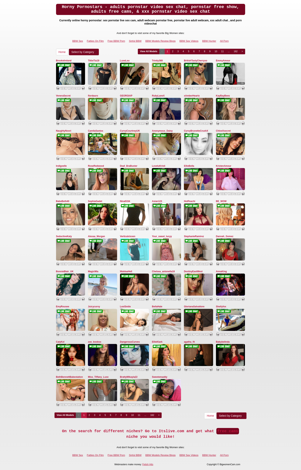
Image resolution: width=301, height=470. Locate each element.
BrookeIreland (64, 60)
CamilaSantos (95, 130)
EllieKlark (157, 342)
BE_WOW (221, 201)
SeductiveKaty (64, 236)
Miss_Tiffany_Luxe (98, 377)
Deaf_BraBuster (128, 166)
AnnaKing (221, 271)
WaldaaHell (126, 271)
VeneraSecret (63, 95)
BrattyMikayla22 (128, 377)
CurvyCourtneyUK (130, 130)
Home (62, 52)
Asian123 (157, 201)
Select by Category (83, 52)
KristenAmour (223, 166)
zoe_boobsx (94, 342)
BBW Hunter (209, 41)
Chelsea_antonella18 (163, 271)
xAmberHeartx (192, 95)
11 (222, 51)
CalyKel (60, 342)
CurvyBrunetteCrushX (196, 130)
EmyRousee (62, 306)
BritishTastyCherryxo (195, 60)
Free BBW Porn (116, 41)
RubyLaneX (158, 95)
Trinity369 (157, 60)
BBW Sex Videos (188, 41)
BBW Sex (77, 41)
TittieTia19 (93, 60)
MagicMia (93, 271)
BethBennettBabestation (69, 377)
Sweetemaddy (159, 377)
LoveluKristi (158, 166)
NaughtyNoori (63, 130)
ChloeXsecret (223, 130)
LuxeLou (125, 60)
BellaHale (157, 306)
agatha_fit (189, 342)
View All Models (148, 51)
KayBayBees (223, 95)
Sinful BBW (135, 41)
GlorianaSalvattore (194, 306)
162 (235, 51)
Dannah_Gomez (224, 236)
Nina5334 (125, 201)
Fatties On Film (95, 41)
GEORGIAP (126, 95)
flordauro (93, 95)
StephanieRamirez (194, 236)
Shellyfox (221, 306)
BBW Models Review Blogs (160, 41)
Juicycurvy (94, 306)
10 (216, 51)
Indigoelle (61, 166)
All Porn (224, 41)
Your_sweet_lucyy (162, 236)
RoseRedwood (96, 166)
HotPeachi (189, 201)
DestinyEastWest (193, 271)
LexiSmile (125, 306)
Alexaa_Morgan (96, 236)
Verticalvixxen (127, 236)
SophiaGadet (95, 201)
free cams (227, 431)
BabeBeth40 (62, 201)
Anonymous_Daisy (162, 130)
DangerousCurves (130, 342)
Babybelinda (223, 342)
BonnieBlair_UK (65, 271)
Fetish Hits (147, 464)
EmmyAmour (223, 60)
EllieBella (189, 166)
